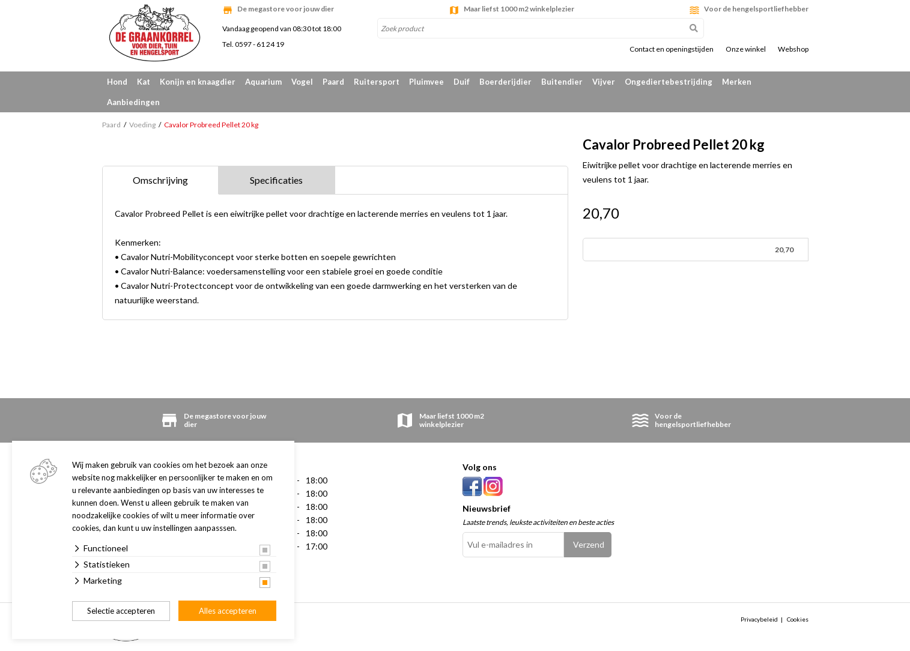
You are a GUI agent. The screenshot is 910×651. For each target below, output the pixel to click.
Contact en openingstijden (671, 49)
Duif (461, 81)
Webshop (793, 49)
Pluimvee (426, 81)
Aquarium (263, 81)
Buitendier (562, 81)
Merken (736, 81)
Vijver (603, 81)
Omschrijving (160, 180)
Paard (333, 81)
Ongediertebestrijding (668, 81)
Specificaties (276, 180)
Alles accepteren (227, 611)
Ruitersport (376, 81)
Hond (117, 81)
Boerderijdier (505, 81)
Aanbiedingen (133, 102)
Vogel (302, 81)
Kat (143, 81)
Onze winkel (746, 49)
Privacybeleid (759, 619)
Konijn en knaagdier (197, 81)
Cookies (797, 619)
